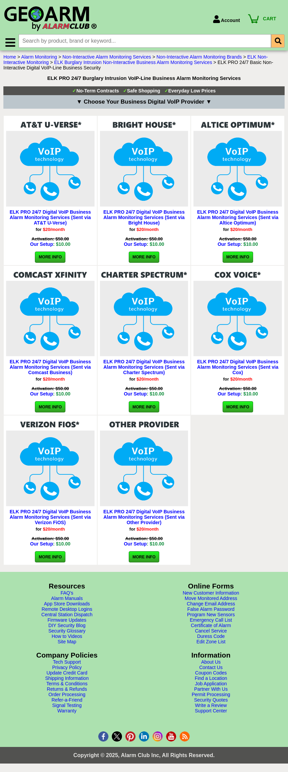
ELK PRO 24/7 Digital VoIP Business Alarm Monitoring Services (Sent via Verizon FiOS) (50, 519)
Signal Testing (67, 707)
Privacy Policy (67, 669)
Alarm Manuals (67, 600)
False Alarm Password (210, 611)
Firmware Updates (66, 621)
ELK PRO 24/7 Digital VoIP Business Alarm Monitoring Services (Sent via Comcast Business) (50, 369)
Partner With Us (211, 690)
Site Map (67, 643)
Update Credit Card (66, 674)
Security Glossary (67, 632)
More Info (50, 258)
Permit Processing (211, 696)
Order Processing (66, 696)
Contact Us (211, 669)
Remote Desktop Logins (67, 611)
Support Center (211, 712)
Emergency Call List (211, 621)
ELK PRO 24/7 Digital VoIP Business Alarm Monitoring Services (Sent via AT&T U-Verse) (50, 219)
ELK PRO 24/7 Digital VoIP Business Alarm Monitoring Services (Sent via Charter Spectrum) (144, 369)
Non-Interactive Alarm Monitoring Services (106, 58)
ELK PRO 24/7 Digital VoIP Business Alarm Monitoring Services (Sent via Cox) (238, 369)
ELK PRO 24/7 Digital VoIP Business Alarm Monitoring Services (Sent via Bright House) (144, 219)
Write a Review (211, 707)
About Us (211, 663)
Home (9, 58)
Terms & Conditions (66, 685)
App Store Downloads (67, 605)
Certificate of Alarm (211, 627)
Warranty (66, 712)
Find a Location (211, 680)
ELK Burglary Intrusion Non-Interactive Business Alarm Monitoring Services (133, 64)
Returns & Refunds (67, 690)
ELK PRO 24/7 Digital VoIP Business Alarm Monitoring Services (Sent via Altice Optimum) (238, 219)
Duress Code (211, 638)
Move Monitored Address (211, 600)
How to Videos (67, 638)
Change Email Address (211, 605)
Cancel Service (211, 632)
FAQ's (67, 594)
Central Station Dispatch (66, 616)
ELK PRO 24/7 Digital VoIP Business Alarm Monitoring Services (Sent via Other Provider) (144, 519)
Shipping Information (66, 680)
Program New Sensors (211, 616)
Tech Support (67, 663)
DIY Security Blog (66, 627)
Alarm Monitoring (39, 58)
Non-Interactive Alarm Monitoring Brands (199, 58)
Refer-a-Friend (67, 701)
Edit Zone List (211, 643)
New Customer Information (211, 594)
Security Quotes (211, 701)
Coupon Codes (211, 674)
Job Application (211, 685)
